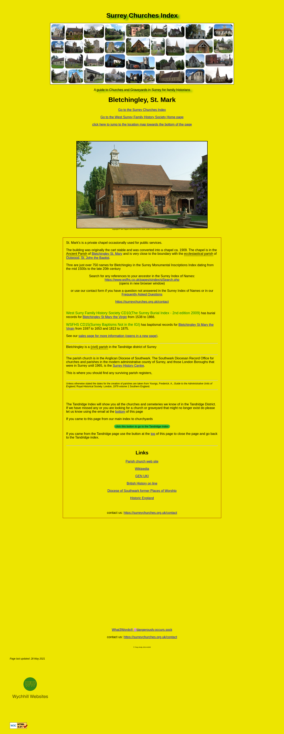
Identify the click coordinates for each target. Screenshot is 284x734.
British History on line (142, 483)
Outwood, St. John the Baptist (87, 257)
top (153, 433)
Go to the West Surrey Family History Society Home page (142, 117)
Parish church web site (142, 461)
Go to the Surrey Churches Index (142, 110)
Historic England (142, 498)
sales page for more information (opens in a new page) (117, 336)
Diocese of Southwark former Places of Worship (141, 490)
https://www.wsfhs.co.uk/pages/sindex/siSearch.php (142, 279)
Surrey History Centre (128, 365)
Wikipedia (142, 468)
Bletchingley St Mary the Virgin (105, 317)
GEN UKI (142, 476)
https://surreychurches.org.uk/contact (142, 301)
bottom (120, 411)
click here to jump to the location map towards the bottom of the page (142, 124)
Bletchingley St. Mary (107, 253)
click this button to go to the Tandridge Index (142, 426)
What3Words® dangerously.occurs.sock (142, 629)
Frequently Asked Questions (142, 294)
